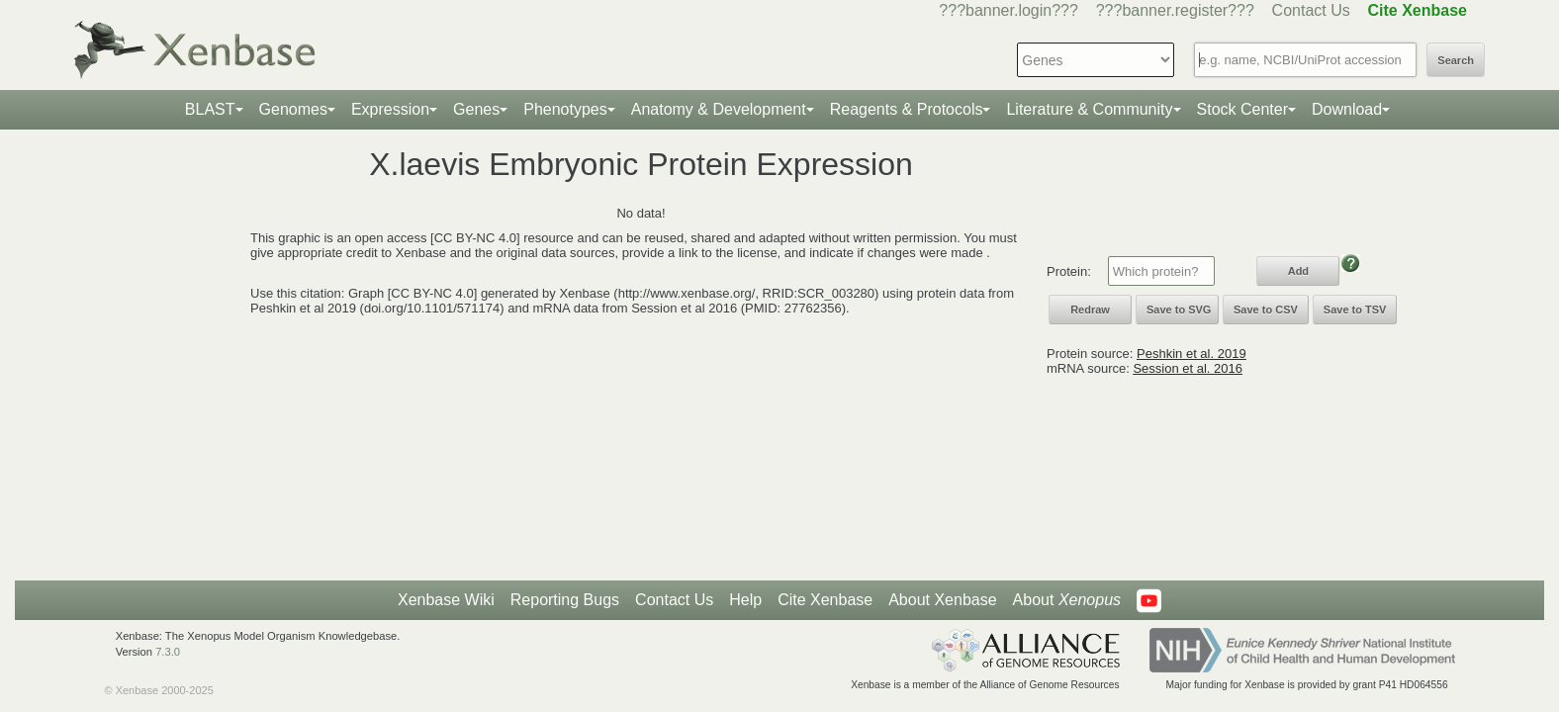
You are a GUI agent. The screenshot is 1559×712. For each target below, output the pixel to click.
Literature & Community (1089, 109)
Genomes (293, 109)
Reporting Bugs (564, 599)
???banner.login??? (1008, 10)
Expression (390, 109)
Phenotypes (565, 109)
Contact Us (1311, 10)
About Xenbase (942, 599)
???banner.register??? (1175, 10)
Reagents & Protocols (906, 109)
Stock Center (1242, 109)
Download (1347, 109)
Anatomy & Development (718, 109)
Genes (476, 109)
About (1067, 600)
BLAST (210, 109)
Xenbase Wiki (446, 599)
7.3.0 (167, 652)
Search (1455, 60)
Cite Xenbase (825, 599)
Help (745, 599)
